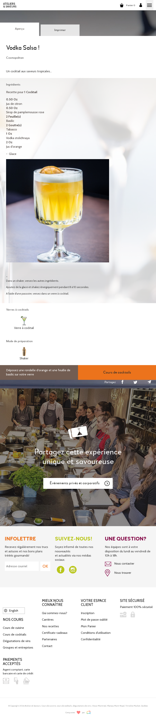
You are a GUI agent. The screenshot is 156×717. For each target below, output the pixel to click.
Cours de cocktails (14, 634)
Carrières (48, 619)
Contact (47, 646)
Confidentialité (91, 639)
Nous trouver (118, 573)
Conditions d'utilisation (96, 633)
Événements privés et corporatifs (80, 483)
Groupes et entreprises (18, 647)
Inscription (87, 613)
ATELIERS (9, 5)
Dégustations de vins (17, 641)
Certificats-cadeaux (55, 633)
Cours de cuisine (13, 628)
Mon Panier (88, 626)
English (11, 610)
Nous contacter (119, 564)
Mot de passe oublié (94, 619)
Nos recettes (50, 626)
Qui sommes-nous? (54, 613)
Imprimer (60, 30)
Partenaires (49, 639)
